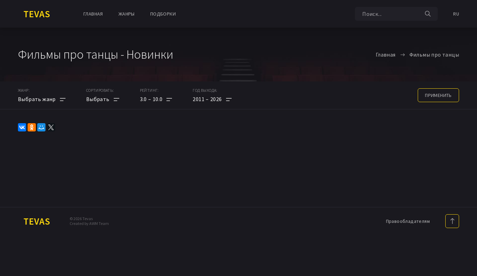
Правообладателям (408, 221)
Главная (93, 14)
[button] (156, 99)
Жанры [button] (127, 14)
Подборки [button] (163, 14)
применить (438, 95)
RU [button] (456, 14)
